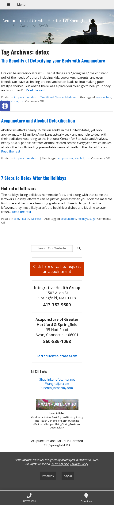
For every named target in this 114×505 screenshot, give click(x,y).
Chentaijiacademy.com (57, 388)
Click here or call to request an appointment (57, 269)
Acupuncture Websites (29, 460)
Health (25, 218)
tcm (22, 101)
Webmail (48, 476)
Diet (16, 218)
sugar (93, 218)
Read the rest (35, 90)
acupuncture (103, 97)
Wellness (36, 218)
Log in (68, 476)
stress (14, 101)
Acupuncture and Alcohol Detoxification (38, 120)
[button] (5, 106)
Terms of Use (60, 464)
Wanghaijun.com (57, 384)
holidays (83, 218)
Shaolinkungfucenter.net (57, 379)
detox (35, 97)
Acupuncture (22, 97)
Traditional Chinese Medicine (58, 97)
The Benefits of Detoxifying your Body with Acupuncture (53, 60)
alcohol (79, 158)
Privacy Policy (79, 464)
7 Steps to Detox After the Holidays (33, 177)
